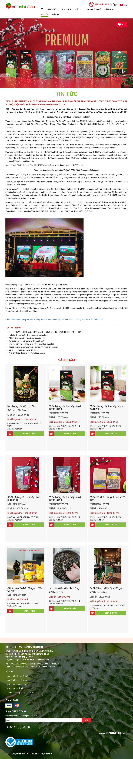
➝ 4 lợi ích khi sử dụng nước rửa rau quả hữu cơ (26, 353)
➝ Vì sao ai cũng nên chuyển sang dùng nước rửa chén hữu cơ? (32, 347)
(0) (116, 4)
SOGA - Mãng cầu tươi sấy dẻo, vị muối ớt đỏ (106, 407)
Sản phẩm (66, 9)
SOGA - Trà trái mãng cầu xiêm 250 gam (107, 498)
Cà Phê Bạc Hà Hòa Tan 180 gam (106, 588)
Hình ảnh (109, 9)
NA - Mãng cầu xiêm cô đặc (21, 406)
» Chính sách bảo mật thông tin (19, 676)
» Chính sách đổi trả (14, 688)
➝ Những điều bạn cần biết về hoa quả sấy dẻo (25, 338)
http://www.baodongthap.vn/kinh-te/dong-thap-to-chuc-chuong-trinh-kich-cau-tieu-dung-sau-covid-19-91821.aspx (54, 319)
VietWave (48, 754)
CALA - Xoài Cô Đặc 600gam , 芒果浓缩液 (24, 589)
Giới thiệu (52, 9)
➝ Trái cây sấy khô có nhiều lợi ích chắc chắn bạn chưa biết (30, 344)
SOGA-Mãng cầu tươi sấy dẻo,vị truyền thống (65, 407)
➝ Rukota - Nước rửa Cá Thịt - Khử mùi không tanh (27, 335)
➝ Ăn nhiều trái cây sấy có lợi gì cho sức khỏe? (25, 341)
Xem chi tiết (29, 433)
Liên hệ (55, 14)
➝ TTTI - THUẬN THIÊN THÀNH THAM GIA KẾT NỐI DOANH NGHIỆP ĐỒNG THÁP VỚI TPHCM (44, 332)
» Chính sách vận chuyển (16, 684)
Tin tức (44, 14)
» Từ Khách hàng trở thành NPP (19, 692)
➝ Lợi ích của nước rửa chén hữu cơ (21, 350)
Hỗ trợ (78, 9)
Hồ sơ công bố (93, 9)
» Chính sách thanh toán (16, 680)
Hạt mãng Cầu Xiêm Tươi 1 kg (64, 588)
